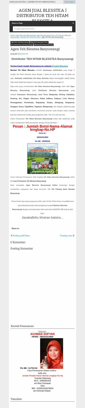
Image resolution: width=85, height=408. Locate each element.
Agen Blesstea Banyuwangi (20, 42)
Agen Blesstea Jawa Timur (39, 42)
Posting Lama (66, 235)
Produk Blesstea (60, 66)
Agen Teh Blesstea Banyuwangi (35, 49)
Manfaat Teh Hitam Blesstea (43, 44)
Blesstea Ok (23, 54)
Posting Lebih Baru (21, 235)
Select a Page (17, 23)
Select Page (68, 2)
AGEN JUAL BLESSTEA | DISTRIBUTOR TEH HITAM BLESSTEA (42, 16)
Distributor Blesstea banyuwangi (21, 44)
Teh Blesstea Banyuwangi (30, 181)
